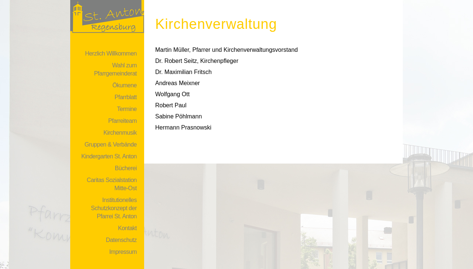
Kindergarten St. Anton (109, 156)
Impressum (123, 252)
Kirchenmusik (120, 133)
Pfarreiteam (122, 121)
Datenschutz (121, 240)
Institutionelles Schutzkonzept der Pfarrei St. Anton (114, 208)
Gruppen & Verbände (111, 144)
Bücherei (126, 168)
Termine (127, 109)
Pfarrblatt (126, 97)
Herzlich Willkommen (111, 53)
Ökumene (124, 85)
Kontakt (127, 228)
